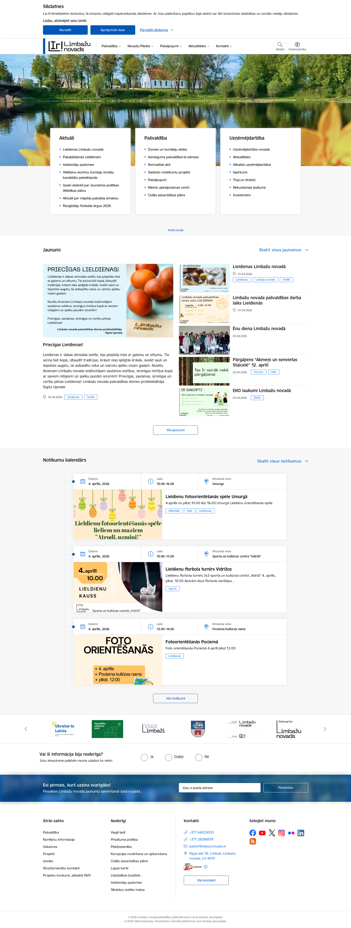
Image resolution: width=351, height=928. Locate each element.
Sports (173, 588)
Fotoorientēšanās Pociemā (192, 641)
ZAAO (257, 397)
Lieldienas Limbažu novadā (259, 266)
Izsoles (48, 861)
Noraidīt (65, 30)
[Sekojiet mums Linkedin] (300, 833)
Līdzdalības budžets (125, 875)
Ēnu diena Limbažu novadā (259, 328)
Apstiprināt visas (113, 30)
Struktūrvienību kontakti (61, 868)
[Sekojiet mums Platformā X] (272, 833)
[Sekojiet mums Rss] (252, 841)
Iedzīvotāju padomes (126, 882)
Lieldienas (73, 397)
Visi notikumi (175, 698)
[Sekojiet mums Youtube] (262, 832)
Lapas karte (119, 868)
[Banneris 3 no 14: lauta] (153, 729)
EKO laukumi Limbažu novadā (262, 390)
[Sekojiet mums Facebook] (252, 833)
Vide (273, 372)
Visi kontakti (206, 880)
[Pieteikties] (285, 787)
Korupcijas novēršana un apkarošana (139, 854)
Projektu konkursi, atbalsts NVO (67, 875)
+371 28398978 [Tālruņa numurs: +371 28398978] (201, 839)
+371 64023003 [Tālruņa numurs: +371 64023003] (201, 832)
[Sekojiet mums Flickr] (291, 832)
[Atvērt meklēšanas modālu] (280, 47)
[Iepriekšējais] (26, 729)
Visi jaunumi (175, 430)
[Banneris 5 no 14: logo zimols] (243, 729)
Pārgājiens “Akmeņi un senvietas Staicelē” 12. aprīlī (265, 362)
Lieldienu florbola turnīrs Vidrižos (199, 569)
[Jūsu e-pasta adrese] (220, 787)
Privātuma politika (124, 839)
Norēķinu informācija (59, 839)
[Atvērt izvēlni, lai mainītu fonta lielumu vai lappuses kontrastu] (297, 47)
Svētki (90, 397)
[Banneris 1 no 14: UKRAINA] (62, 729)
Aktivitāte (174, 510)
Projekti (48, 854)
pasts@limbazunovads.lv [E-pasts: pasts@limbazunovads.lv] (207, 846)
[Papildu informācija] (205, 866)
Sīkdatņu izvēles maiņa (128, 889)
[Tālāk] (325, 729)
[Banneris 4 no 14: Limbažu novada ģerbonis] (198, 729)
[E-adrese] (193, 866)
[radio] (147, 756)
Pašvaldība (51, 832)
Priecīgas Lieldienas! (63, 344)
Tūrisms (258, 372)
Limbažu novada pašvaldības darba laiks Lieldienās (267, 300)
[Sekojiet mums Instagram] (281, 833)
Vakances (50, 847)
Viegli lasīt (118, 832)
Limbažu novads (265, 279)
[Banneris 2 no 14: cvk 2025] (107, 729)
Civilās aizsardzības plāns (129, 861)
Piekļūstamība (121, 847)
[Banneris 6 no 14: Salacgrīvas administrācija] (289, 729)
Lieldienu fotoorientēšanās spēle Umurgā (206, 496)
